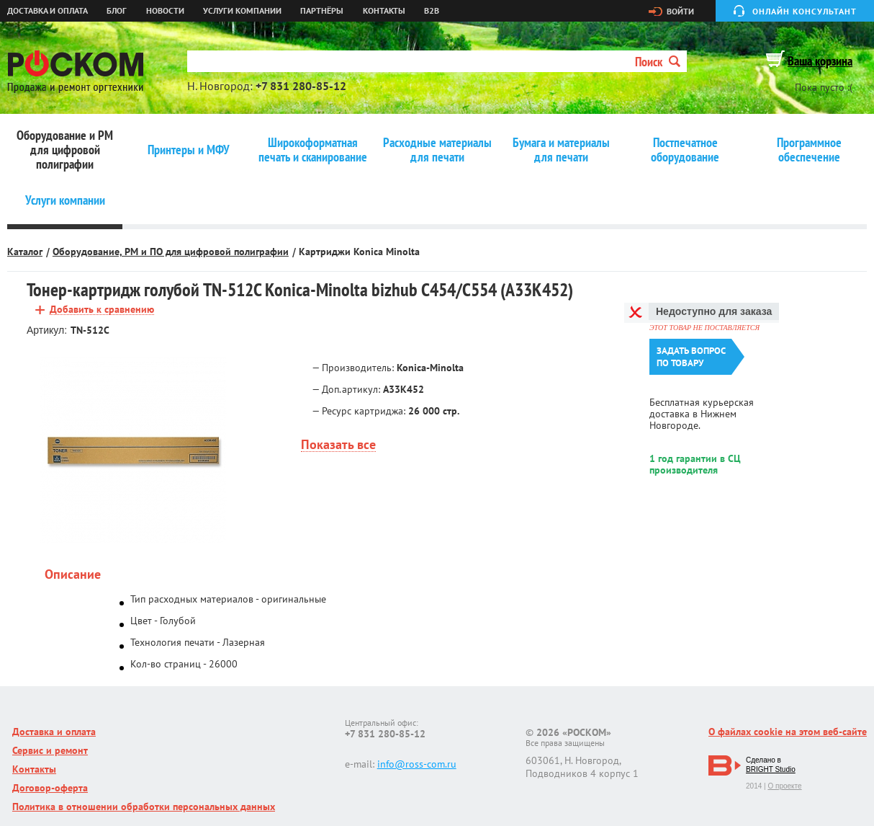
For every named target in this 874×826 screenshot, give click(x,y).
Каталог (24, 251)
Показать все (338, 445)
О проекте (784, 786)
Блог (117, 10)
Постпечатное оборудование (685, 150)
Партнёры (321, 10)
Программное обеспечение (809, 150)
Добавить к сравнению (102, 309)
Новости (165, 10)
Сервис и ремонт (50, 750)
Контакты (384, 10)
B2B (431, 10)
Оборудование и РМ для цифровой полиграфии (65, 150)
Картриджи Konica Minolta (359, 251)
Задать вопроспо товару (691, 357)
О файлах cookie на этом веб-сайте (787, 731)
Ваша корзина (820, 61)
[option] (133, 450)
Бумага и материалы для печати (561, 150)
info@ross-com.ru (416, 764)
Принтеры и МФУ (189, 150)
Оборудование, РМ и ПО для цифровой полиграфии (171, 251)
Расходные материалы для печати (437, 150)
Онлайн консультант (804, 11)
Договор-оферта (50, 787)
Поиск (657, 61)
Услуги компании (242, 10)
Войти (680, 11)
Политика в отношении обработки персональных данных (143, 806)
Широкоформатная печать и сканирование (312, 150)
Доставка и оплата (47, 10)
